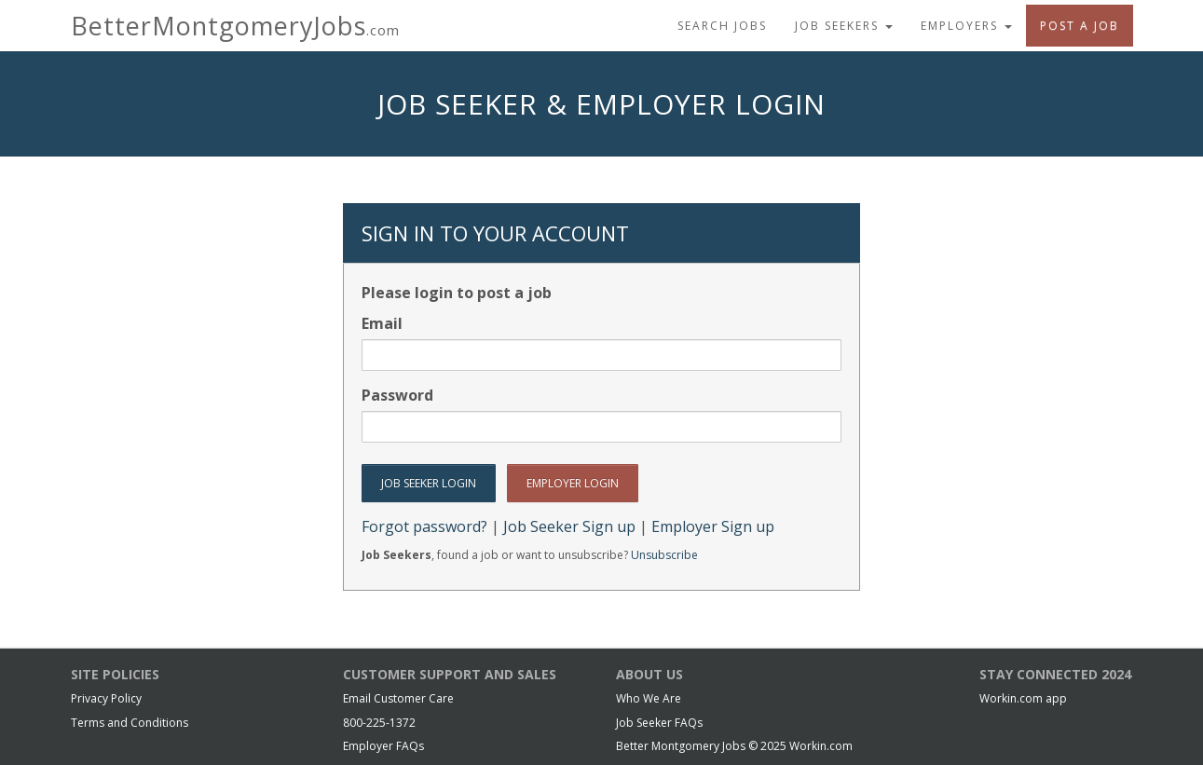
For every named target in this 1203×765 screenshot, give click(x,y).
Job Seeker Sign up (569, 526)
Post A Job (1079, 26)
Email (382, 323)
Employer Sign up (712, 526)
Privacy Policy (106, 698)
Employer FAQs (383, 746)
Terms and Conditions (129, 723)
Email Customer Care (398, 698)
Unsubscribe (664, 555)
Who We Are (648, 698)
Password (397, 395)
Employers (966, 26)
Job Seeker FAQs (659, 723)
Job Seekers (844, 26)
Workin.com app (1023, 698)
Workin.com (821, 746)
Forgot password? (424, 526)
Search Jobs (722, 26)
